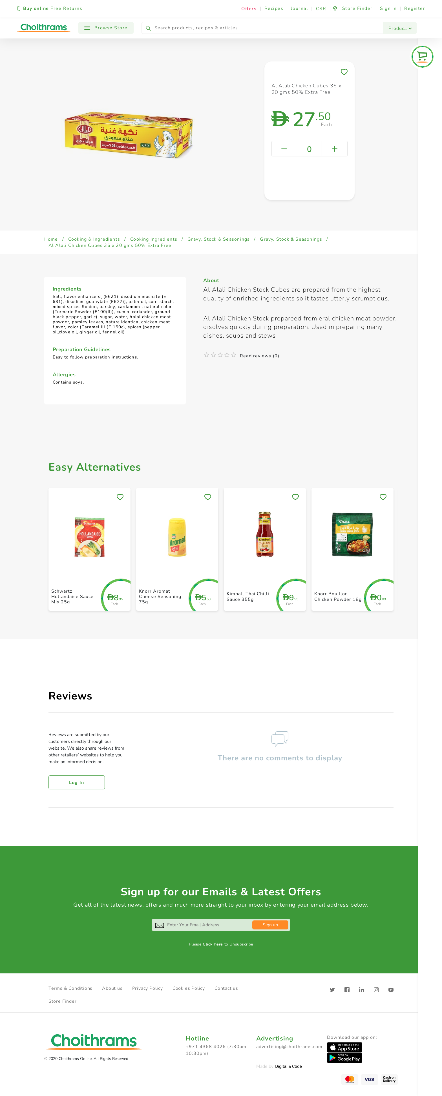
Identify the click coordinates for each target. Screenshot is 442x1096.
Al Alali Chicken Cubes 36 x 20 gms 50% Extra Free (110, 245)
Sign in (388, 8)
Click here (213, 944)
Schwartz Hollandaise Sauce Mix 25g (72, 596)
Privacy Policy (147, 988)
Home (51, 239)
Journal (299, 8)
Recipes (274, 8)
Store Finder (62, 1001)
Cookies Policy (189, 988)
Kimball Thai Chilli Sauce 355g (248, 596)
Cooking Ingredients (153, 239)
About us (112, 988)
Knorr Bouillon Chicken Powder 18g (338, 596)
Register (414, 8)
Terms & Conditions (70, 988)
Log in (76, 783)
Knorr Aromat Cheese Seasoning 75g (160, 596)
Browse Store (106, 28)
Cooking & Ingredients (94, 239)
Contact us (226, 988)
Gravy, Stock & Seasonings (218, 239)
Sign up (270, 925)
